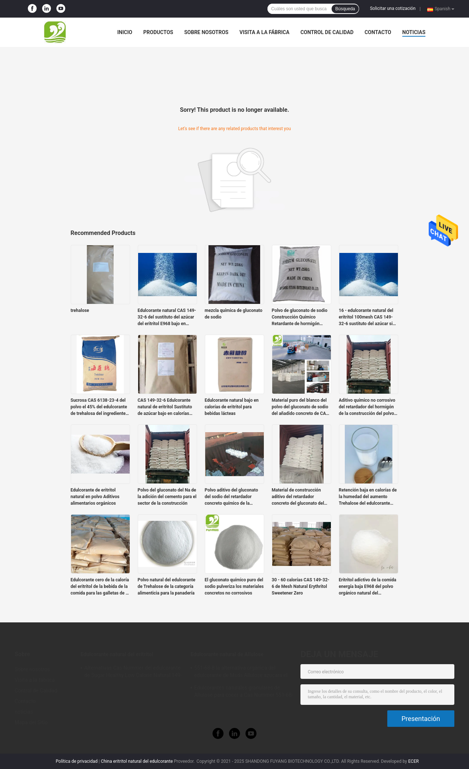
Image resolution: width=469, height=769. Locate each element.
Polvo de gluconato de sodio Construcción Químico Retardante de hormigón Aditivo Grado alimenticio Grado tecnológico (300, 317)
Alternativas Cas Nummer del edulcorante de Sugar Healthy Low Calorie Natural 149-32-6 (133, 672)
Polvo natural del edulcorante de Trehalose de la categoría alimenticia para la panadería (167, 586)
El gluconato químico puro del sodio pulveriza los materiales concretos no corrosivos (234, 586)
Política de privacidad (76, 761)
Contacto (378, 32)
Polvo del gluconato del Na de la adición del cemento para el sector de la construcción (167, 496)
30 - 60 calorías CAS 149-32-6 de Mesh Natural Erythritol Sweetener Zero (300, 586)
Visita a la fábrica (264, 32)
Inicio (124, 32)
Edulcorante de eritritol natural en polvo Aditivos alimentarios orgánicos (95, 496)
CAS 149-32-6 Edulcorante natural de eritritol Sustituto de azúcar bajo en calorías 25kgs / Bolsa (165, 407)
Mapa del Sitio (31, 722)
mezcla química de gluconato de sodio (234, 314)
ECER (413, 761)
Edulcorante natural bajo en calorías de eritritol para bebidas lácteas (232, 407)
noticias (413, 32)
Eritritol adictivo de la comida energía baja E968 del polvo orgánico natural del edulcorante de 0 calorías (367, 586)
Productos (158, 32)
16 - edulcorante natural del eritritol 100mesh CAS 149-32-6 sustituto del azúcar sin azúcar (367, 317)
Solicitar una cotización (393, 8)
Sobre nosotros (206, 32)
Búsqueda (345, 8)
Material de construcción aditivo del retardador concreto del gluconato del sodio (298, 497)
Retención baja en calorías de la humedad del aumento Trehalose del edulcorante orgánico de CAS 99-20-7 (368, 497)
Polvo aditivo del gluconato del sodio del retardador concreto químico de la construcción (231, 497)
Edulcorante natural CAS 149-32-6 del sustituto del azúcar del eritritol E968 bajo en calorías (167, 317)
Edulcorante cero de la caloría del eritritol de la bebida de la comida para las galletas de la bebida (100, 586)
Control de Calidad (327, 32)
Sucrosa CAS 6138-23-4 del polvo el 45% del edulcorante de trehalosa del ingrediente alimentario (99, 407)
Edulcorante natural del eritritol (117, 654)
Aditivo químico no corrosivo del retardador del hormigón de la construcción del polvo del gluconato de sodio (367, 407)
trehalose (80, 310)
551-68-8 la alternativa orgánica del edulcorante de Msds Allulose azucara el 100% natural (241, 672)
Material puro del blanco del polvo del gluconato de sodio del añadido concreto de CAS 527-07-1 (300, 407)
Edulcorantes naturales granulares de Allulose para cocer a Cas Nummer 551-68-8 (243, 692)
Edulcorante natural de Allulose (227, 654)
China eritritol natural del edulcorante (137, 761)
